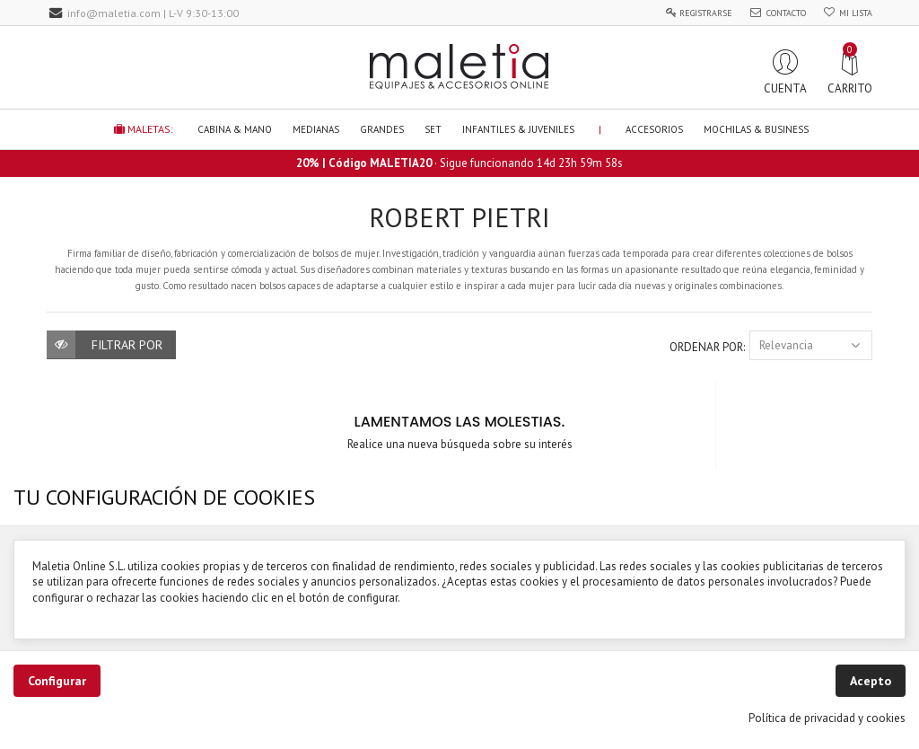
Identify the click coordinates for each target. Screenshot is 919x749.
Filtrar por (127, 345)
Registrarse (705, 13)
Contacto (786, 13)
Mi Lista (855, 13)
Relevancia (810, 345)
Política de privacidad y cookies (827, 718)
